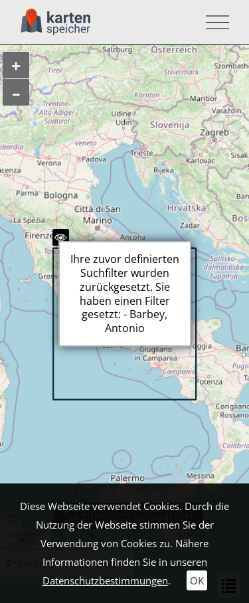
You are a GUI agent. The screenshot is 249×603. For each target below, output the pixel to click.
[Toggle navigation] (213, 22)
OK (197, 580)
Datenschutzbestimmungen (105, 580)
